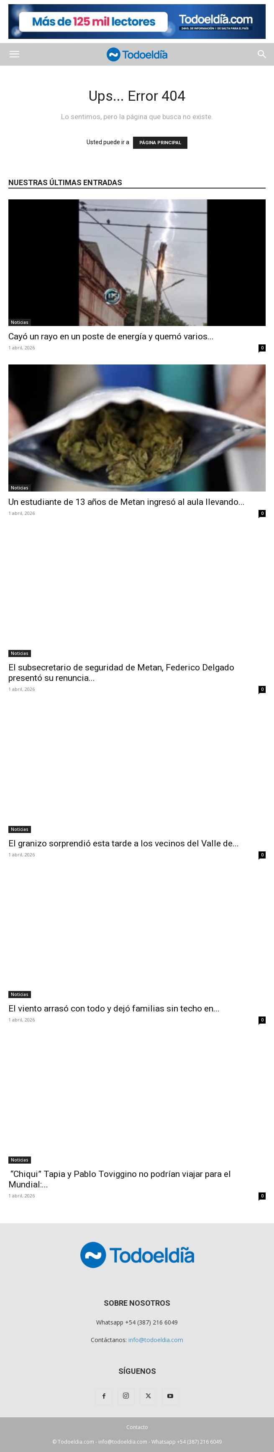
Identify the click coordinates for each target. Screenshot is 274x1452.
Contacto (137, 1427)
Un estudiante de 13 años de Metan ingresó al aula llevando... (126, 502)
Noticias (19, 322)
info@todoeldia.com (155, 1340)
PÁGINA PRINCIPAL (160, 142)
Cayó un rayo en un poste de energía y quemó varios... (111, 336)
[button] (14, 54)
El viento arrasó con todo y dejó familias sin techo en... (114, 1009)
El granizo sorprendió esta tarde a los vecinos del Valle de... (123, 843)
